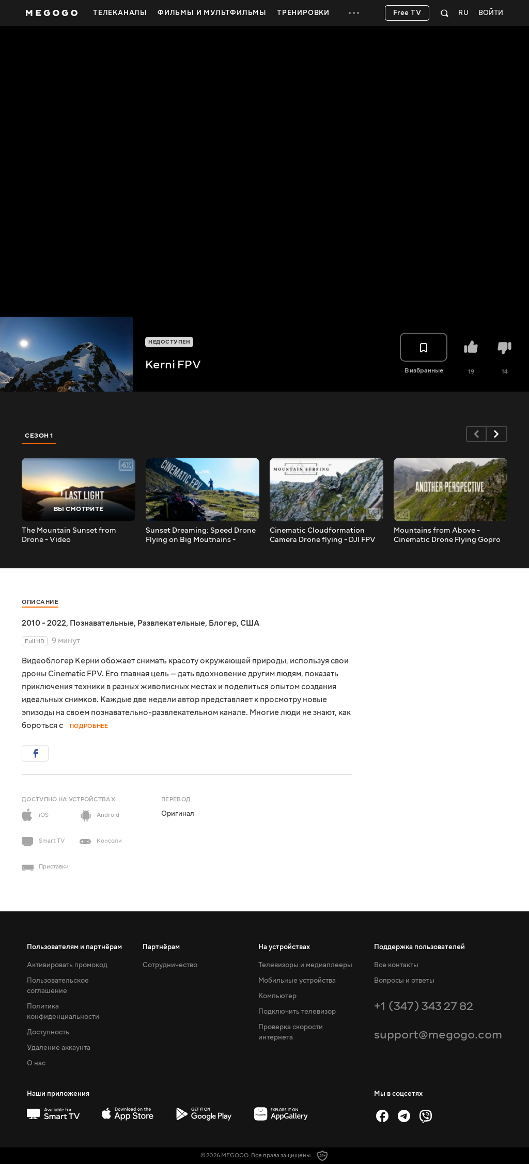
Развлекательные (171, 623)
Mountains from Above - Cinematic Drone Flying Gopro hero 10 (447, 535)
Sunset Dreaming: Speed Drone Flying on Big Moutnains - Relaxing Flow (201, 535)
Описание (40, 602)
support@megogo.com (438, 1035)
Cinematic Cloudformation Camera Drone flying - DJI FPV (323, 535)
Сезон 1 (39, 435)
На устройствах (284, 947)
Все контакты (396, 965)
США (249, 623)
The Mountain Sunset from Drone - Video (69, 535)
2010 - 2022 (44, 623)
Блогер (223, 623)
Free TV (407, 13)
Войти (490, 13)
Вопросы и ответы (404, 980)
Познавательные (102, 623)
